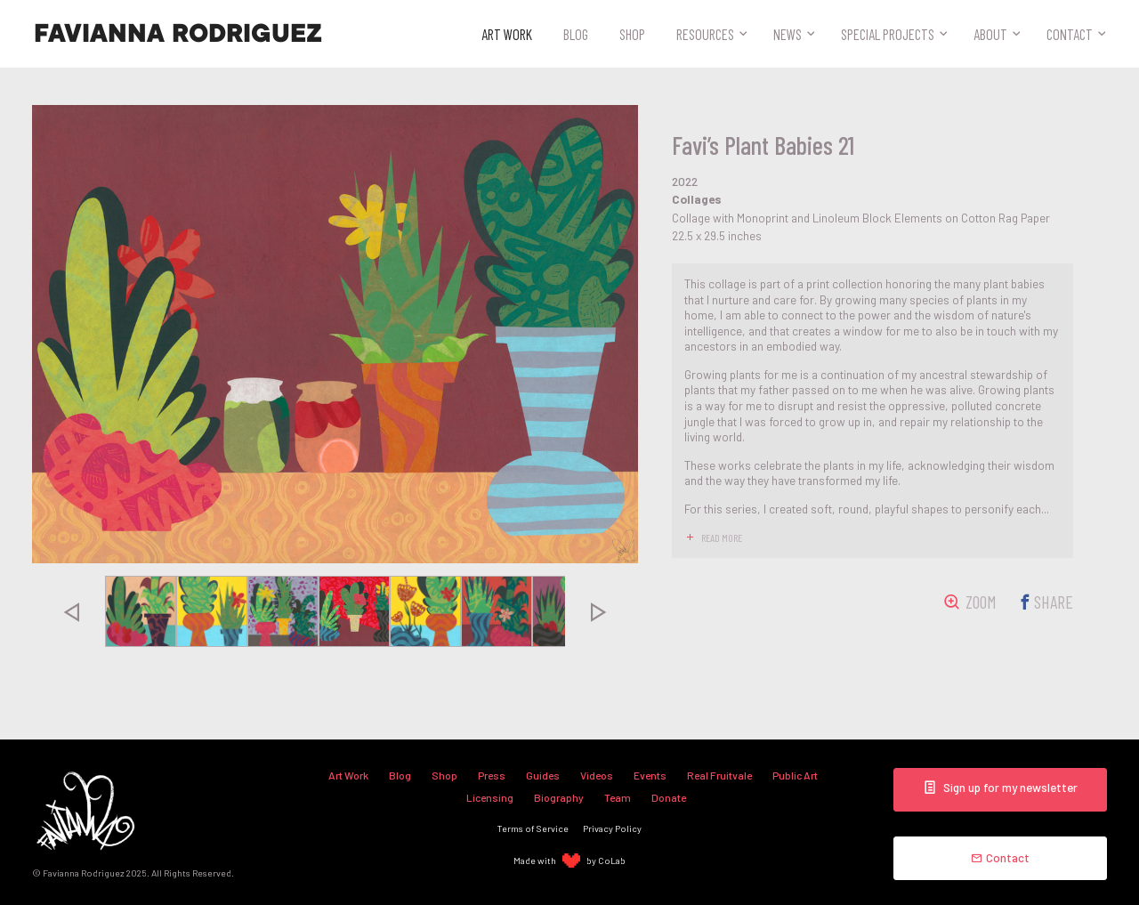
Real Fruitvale (719, 775)
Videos (596, 775)
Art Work (506, 34)
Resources (705, 34)
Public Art (795, 775)
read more (721, 537)
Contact (1069, 34)
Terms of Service (533, 828)
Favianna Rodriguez (178, 34)
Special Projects (887, 34)
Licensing (489, 797)
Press (491, 775)
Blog (575, 34)
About (990, 34)
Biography (559, 797)
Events (650, 775)
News (787, 34)
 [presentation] (71, 611)
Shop (632, 34)
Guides (543, 775)
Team (617, 797)
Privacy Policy (612, 828)
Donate (668, 797)
